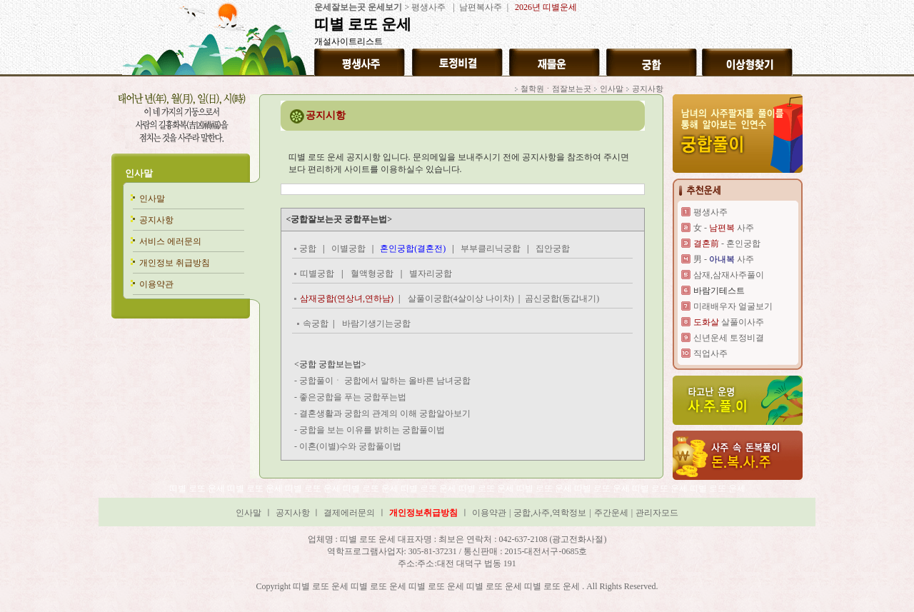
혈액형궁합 (372, 274)
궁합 (307, 249)
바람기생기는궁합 (376, 323)
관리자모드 (657, 513)
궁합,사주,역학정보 (549, 513)
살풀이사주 (728, 322)
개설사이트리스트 (348, 41)
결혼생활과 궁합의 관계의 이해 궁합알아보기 (385, 413)
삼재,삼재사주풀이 (728, 275)
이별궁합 (348, 249)
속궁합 (315, 323)
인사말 (139, 173)
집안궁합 (553, 249)
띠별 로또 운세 (198, 488)
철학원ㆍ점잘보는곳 (556, 88)
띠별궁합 (317, 274)
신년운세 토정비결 (728, 338)
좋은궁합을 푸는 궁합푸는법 (352, 397)
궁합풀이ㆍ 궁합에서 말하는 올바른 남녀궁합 (385, 381)
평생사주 (428, 7)
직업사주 (710, 353)
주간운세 (611, 513)
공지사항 (156, 220)
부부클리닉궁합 (491, 249)
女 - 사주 (723, 228)
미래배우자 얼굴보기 (733, 306)
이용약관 (156, 284)
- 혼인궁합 (726, 244)
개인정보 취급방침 (174, 263)
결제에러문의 (349, 513)
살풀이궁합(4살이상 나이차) (462, 299)
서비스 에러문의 (170, 241)
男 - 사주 (723, 259)
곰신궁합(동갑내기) (562, 299)
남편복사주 (479, 7)
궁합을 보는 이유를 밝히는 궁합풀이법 (372, 430)
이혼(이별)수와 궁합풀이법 (350, 446)
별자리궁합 (430, 274)
